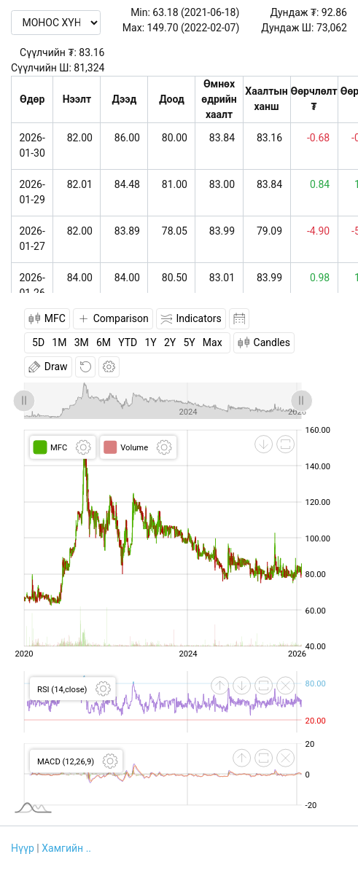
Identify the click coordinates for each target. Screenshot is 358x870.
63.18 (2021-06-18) (195, 12)
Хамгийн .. (66, 848)
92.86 (334, 12)
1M (59, 342)
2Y (170, 342)
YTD (127, 342)
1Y (150, 342)
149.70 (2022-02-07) (193, 28)
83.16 (91, 52)
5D (38, 342)
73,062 (331, 28)
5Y (189, 342)
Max (212, 342)
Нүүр (22, 848)
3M (81, 342)
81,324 (89, 68)
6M (103, 342)
